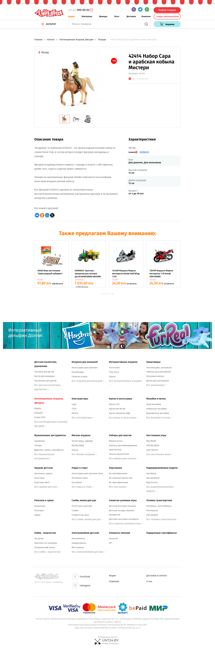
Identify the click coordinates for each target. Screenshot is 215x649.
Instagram (81, 585)
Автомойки (152, 515)
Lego (74, 404)
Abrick (75, 413)
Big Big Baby (78, 445)
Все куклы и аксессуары (123, 417)
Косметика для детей (45, 380)
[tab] (64, 119)
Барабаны (39, 441)
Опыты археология (119, 454)
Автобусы (151, 473)
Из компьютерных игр (120, 478)
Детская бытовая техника (122, 506)
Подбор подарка (167, 10)
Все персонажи (118, 486)
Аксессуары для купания (84, 367)
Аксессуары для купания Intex (87, 473)
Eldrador (38, 413)
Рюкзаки (39, 510)
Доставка (131, 16)
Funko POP (39, 417)
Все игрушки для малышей (88, 380)
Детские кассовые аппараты (124, 519)
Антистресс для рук (82, 506)
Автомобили (152, 478)
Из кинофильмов (118, 473)
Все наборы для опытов (123, 458)
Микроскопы (116, 441)
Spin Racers (152, 450)
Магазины (87, 16)
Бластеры (39, 478)
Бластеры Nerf (41, 482)
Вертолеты (152, 482)
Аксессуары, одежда (82, 441)
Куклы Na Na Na (117, 408)
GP (110, 543)
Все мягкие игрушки (84, 454)
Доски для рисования (157, 380)
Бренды (103, 16)
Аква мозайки (153, 404)
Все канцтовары (156, 385)
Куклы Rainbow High (119, 413)
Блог (116, 16)
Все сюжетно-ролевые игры (126, 523)
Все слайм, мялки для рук (87, 519)
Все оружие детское (46, 486)
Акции (71, 16)
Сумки (37, 515)
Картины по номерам (45, 543)
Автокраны (152, 510)
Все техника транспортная (162, 519)
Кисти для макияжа (44, 376)
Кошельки (39, 506)
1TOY (74, 408)
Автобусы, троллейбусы (159, 506)
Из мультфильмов (118, 482)
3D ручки (39, 538)
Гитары (38, 445)
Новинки (146, 16)
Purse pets (114, 367)
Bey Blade (151, 441)
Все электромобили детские (88, 551)
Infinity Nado (152, 445)
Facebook (81, 577)
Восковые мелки (155, 376)
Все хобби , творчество (48, 551)
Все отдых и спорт (83, 486)
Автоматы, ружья (43, 473)
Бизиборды (78, 372)
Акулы (112, 376)
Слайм (75, 510)
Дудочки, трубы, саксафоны (49, 450)
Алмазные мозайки (156, 408)
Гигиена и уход (79, 376)
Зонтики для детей (44, 371)
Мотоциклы (78, 547)
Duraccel (113, 538)
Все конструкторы (83, 417)
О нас (149, 581)
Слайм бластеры (80, 515)
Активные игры (80, 478)
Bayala (37, 408)
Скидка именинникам (167, 16)
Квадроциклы (79, 543)
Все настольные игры (159, 454)
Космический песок (44, 547)
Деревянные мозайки (157, 413)
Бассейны (77, 482)
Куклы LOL (114, 404)
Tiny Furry (114, 372)
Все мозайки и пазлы (159, 417)
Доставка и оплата (156, 575)
